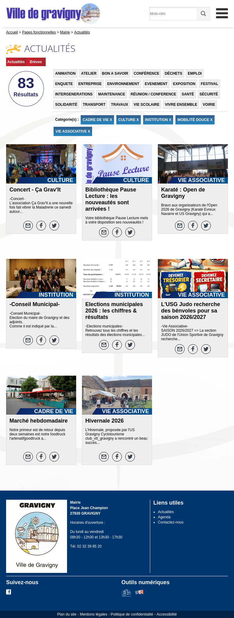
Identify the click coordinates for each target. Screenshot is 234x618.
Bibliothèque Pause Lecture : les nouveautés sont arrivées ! (110, 199)
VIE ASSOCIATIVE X (72, 131)
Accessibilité (167, 614)
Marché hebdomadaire (38, 421)
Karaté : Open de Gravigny (183, 193)
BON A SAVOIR (115, 73)
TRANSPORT (94, 104)
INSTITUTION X (158, 120)
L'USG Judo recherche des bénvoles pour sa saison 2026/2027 (190, 310)
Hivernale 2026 (104, 421)
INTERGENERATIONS (74, 94)
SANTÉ (188, 94)
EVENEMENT (156, 84)
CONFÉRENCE (146, 73)
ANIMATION (65, 73)
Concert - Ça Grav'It (35, 190)
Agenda (164, 517)
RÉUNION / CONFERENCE (153, 94)
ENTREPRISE (90, 84)
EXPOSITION (184, 84)
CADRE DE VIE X (97, 120)
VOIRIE (209, 104)
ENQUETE (64, 84)
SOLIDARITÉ (66, 104)
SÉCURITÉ (209, 94)
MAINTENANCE (111, 94)
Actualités (16, 62)
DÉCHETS (173, 73)
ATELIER (88, 73)
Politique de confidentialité (132, 614)
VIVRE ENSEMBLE (181, 104)
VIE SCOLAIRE (147, 104)
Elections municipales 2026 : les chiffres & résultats (114, 310)
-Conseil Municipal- (34, 304)
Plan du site (66, 614)
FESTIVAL (209, 84)
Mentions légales (93, 614)
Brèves (36, 62)
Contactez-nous (170, 522)
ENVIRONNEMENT (123, 84)
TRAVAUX (119, 104)
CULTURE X (128, 120)
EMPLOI (195, 73)
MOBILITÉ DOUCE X (194, 120)
